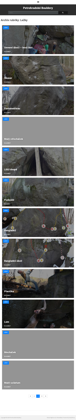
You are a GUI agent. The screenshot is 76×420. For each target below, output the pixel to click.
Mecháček (10, 352)
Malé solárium (12, 382)
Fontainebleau (12, 108)
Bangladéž (10, 230)
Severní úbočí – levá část (18, 47)
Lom (6, 321)
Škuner (8, 78)
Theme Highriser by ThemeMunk (55, 417)
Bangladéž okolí (13, 260)
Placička (9, 291)
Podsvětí (9, 199)
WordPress (72, 417)
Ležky (6, 27)
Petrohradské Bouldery (38, 8)
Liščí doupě (10, 169)
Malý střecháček (13, 139)
